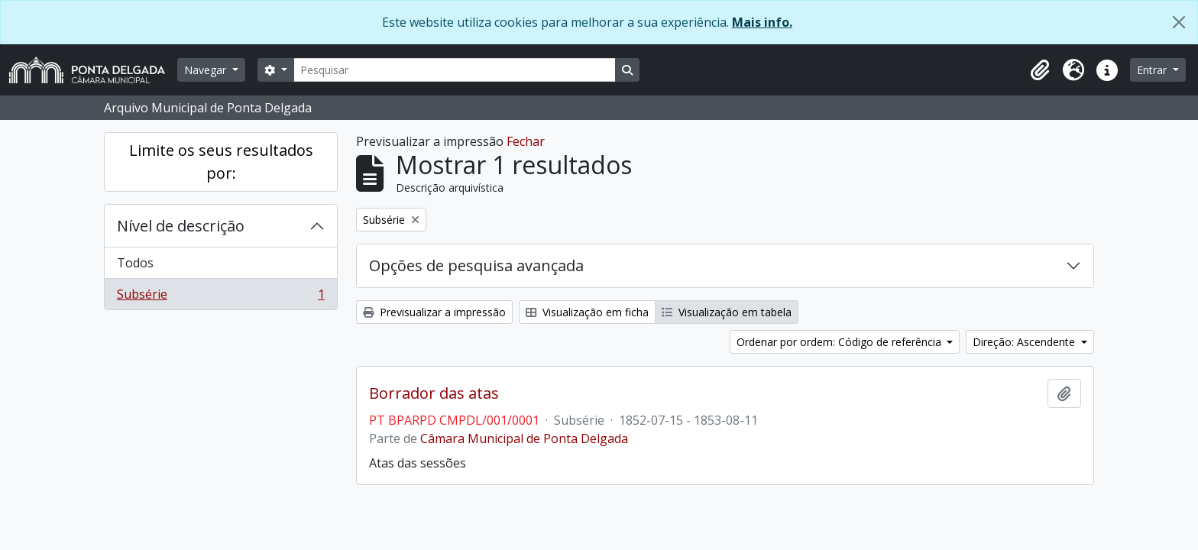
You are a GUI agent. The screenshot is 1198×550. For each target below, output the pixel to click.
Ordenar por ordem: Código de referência (840, 342)
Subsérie (220, 297)
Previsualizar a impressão (434, 312)
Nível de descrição (180, 225)
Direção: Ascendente (1025, 342)
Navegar (206, 70)
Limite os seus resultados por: (221, 161)
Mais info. (762, 22)
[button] (1040, 70)
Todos (135, 262)
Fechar (526, 141)
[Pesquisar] (454, 70)
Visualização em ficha (587, 312)
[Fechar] (1179, 22)
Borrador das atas (434, 393)
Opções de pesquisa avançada (476, 265)
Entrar (1153, 70)
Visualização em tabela (727, 312)
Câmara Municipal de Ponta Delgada (524, 438)
